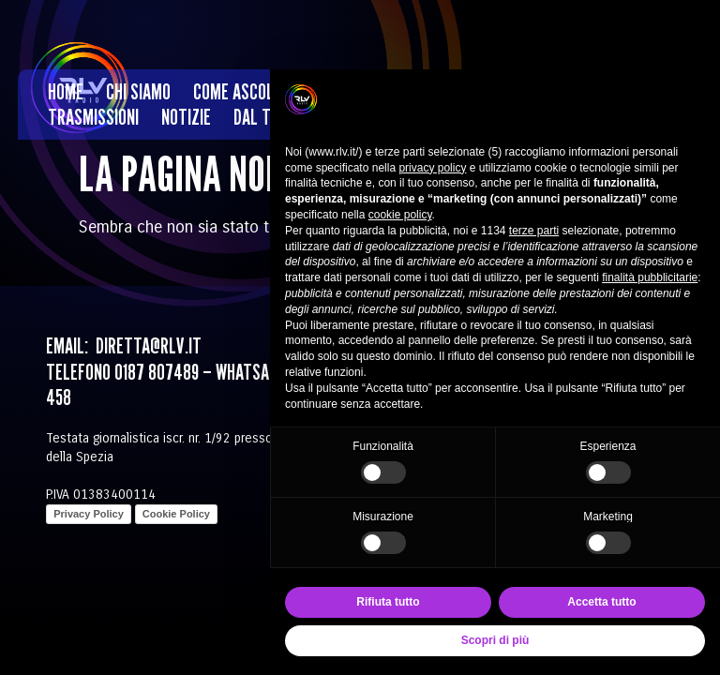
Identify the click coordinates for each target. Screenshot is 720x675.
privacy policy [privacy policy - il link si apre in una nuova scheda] (432, 167)
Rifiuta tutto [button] (387, 601)
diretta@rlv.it (147, 345)
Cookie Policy (176, 513)
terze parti (534, 230)
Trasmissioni (93, 116)
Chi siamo (138, 91)
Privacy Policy (88, 513)
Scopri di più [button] (495, 640)
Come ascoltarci (251, 91)
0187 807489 (156, 371)
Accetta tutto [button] (601, 601)
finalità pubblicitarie (650, 277)
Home (65, 91)
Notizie (186, 116)
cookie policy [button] (400, 214)
